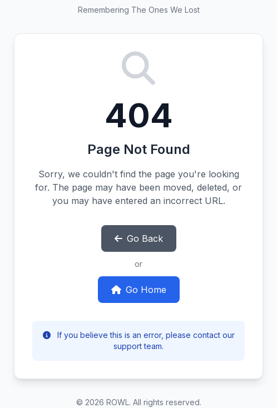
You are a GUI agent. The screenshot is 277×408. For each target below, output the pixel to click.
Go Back (139, 238)
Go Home (138, 289)
